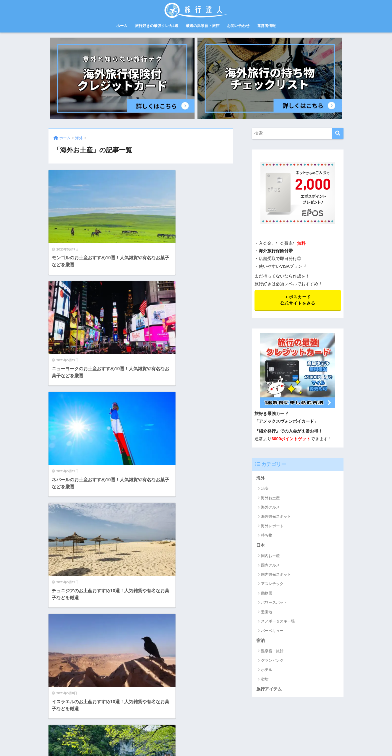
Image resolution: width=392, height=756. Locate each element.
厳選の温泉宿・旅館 (203, 26)
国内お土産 (270, 556)
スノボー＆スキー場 (278, 622)
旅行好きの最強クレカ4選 (156, 26)
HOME (196, 726)
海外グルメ (270, 508)
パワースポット (274, 603)
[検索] (338, 133)
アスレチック (272, 584)
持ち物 (266, 536)
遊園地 (266, 612)
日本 (260, 546)
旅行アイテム (269, 690)
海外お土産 (270, 498)
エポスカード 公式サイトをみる (297, 300)
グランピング (272, 661)
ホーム (122, 26)
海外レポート (272, 526)
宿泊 (260, 641)
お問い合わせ (238, 26)
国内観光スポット (276, 575)
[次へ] (168, 632)
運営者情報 (266, 26)
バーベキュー (272, 631)
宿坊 (264, 680)
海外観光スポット (276, 517)
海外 (260, 478)
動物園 (266, 594)
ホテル (266, 670)
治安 (264, 489)
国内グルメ (270, 566)
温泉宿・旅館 (272, 652)
